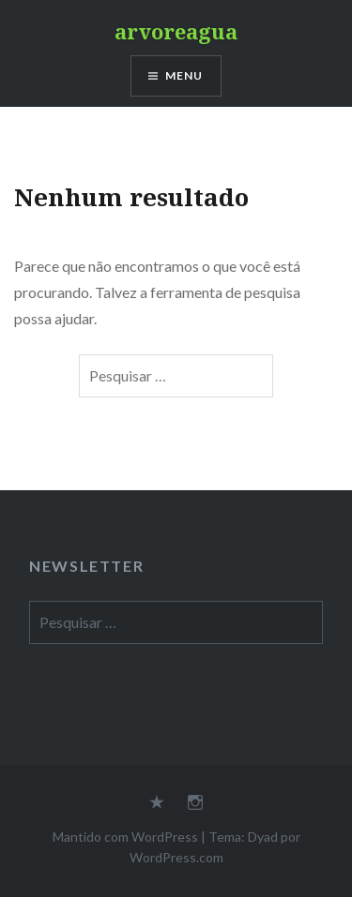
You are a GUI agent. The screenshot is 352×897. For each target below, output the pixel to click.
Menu (184, 75)
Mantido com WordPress (125, 837)
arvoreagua (176, 31)
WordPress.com (176, 857)
